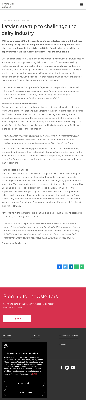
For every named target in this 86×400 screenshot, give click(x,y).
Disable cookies (24, 392)
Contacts (62, 345)
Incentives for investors (68, 335)
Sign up (17, 318)
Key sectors (35, 335)
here (34, 374)
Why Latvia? (6, 335)
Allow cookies (24, 383)
